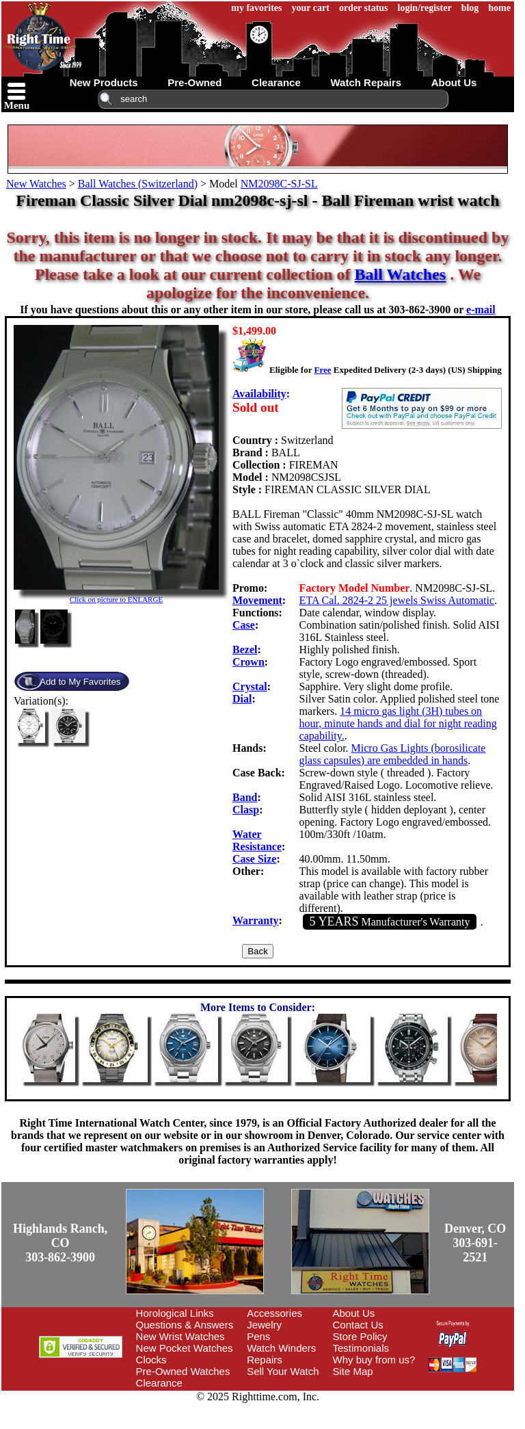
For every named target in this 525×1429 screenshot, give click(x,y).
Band (244, 797)
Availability (259, 393)
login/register (425, 8)
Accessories (274, 1313)
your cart (310, 8)
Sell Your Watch (283, 1371)
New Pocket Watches (184, 1348)
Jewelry (264, 1324)
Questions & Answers (185, 1324)
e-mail (481, 309)
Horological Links (175, 1313)
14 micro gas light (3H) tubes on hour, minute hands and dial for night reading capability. (398, 723)
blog (470, 8)
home (499, 8)
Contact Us (358, 1324)
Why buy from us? (374, 1359)
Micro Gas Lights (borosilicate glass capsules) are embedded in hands (392, 754)
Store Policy (360, 1336)
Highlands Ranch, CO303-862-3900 (60, 1243)
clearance (276, 82)
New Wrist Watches (180, 1336)
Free (322, 370)
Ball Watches (400, 274)
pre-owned (194, 82)
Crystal (249, 686)
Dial (242, 699)
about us (454, 82)
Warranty (255, 920)
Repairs (264, 1359)
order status (363, 8)
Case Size (254, 859)
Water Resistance (257, 840)
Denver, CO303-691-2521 (475, 1243)
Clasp (245, 809)
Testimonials (361, 1348)
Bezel (244, 649)
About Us (354, 1313)
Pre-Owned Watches (183, 1371)
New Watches (36, 183)
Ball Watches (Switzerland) (138, 183)
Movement (257, 600)
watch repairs (365, 82)
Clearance (159, 1383)
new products (104, 82)
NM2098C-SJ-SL (279, 183)
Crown (248, 662)
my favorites (256, 8)
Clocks (151, 1359)
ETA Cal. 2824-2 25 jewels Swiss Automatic (396, 600)
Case (243, 625)
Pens (258, 1336)
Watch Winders (281, 1348)
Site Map (353, 1371)
